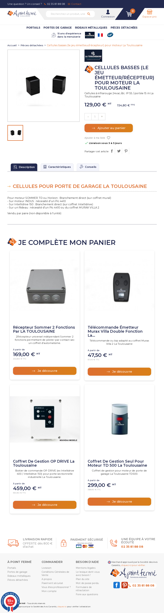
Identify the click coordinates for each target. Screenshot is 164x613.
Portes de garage (58, 27)
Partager (112, 151)
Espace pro (149, 16)
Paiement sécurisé (52, 583)
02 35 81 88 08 (56, 3)
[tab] (24, 167)
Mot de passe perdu (87, 583)
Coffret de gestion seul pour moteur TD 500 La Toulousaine (117, 463)
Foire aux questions (87, 594)
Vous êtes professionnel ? (56, 587)
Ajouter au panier (111, 128)
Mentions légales (85, 567)
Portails (33, 27)
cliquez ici (62, 606)
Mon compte (49, 591)
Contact (76, 3)
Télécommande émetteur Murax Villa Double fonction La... (115, 331)
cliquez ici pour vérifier (133, 565)
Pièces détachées (124, 27)
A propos (47, 579)
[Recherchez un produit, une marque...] (70, 14)
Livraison (46, 567)
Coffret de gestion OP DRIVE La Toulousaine (44, 463)
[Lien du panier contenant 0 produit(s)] (129, 14)
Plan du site (82, 579)
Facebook (116, 585)
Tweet (119, 151)
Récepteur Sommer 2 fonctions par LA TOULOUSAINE (44, 329)
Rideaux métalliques (91, 27)
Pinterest (126, 151)
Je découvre (47, 371)
